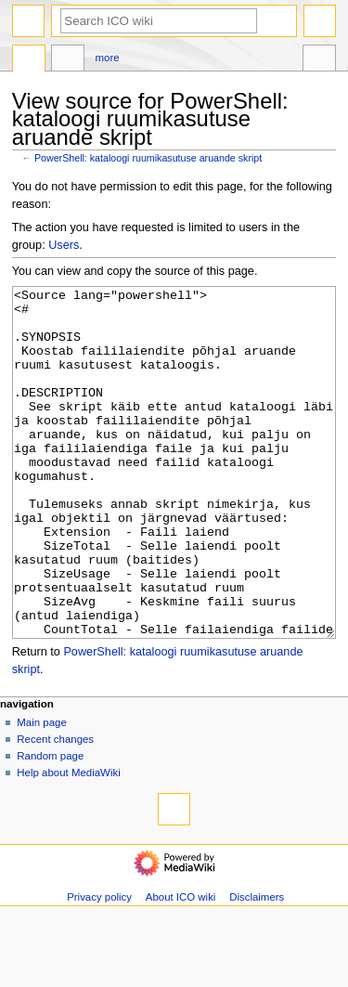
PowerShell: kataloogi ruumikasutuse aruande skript (148, 157)
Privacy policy (99, 966)
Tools (319, 60)
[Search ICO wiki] (158, 20)
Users (63, 245)
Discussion (68, 60)
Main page (42, 792)
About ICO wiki (181, 966)
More (108, 57)
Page (29, 60)
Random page (50, 825)
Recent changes (55, 808)
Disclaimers (256, 966)
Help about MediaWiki (68, 842)
